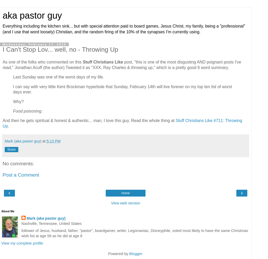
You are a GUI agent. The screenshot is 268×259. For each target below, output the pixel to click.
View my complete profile (22, 243)
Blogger (135, 254)
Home (125, 193)
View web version (125, 203)
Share (11, 149)
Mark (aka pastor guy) (46, 218)
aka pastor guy (32, 15)
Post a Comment (21, 175)
